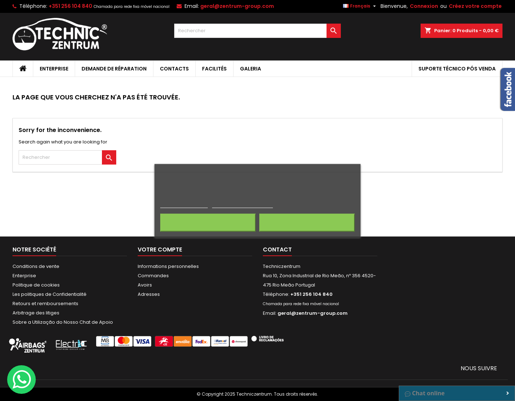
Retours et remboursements (45, 303)
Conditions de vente (36, 266)
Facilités (214, 68)
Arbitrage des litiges (36, 312)
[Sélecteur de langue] (360, 6)
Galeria (250, 68)
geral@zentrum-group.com (237, 6)
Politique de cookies (36, 285)
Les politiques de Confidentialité (50, 294)
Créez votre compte (475, 6)
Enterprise (54, 68)
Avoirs (145, 285)
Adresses (149, 294)
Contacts (174, 68)
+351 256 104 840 (70, 6)
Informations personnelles (168, 266)
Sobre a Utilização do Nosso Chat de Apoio (63, 322)
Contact (277, 249)
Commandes (153, 275)
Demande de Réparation (114, 68)
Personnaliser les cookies (242, 204)
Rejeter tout (208, 222)
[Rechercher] (257, 31)
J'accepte (307, 222)
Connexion (424, 6)
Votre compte (160, 249)
